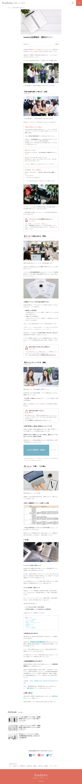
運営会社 (35, 765)
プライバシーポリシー (53, 765)
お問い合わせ (40, 765)
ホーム (9, 7)
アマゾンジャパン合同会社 (31, 619)
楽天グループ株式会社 (30, 621)
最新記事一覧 (22, 765)
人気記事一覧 (29, 765)
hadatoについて (16, 765)
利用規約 (46, 765)
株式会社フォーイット (30, 626)
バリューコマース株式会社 (31, 627)
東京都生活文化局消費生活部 (37, 642)
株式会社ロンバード (29, 624)
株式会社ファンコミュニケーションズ (33, 622)
